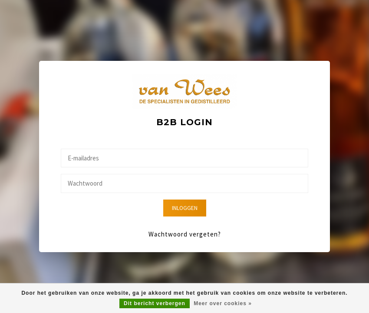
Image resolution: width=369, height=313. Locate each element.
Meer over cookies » (223, 303)
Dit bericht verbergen (154, 303)
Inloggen (185, 208)
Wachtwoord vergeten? (184, 234)
